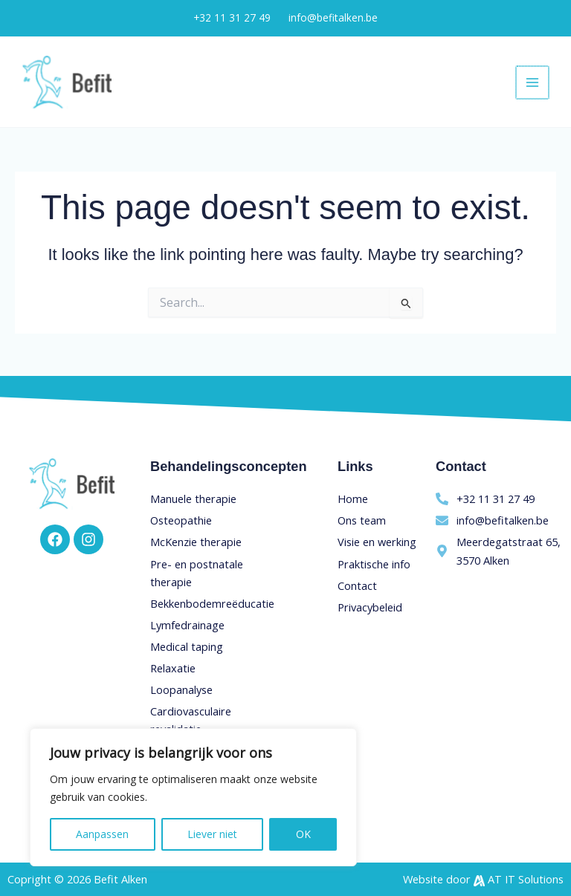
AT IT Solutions (526, 878)
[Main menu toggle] (533, 82)
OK (303, 834)
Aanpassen (102, 834)
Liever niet (212, 834)
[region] (193, 797)
